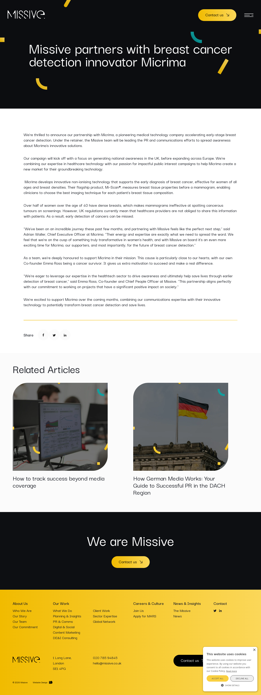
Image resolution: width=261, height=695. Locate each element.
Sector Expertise (105, 616)
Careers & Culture (148, 603)
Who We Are (22, 610)
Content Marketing (66, 632)
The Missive (181, 610)
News (177, 616)
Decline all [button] (242, 678)
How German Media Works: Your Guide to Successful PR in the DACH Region (179, 485)
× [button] (254, 650)
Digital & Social (63, 626)
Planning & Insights (67, 616)
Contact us (214, 15)
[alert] (230, 669)
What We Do (62, 610)
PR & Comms (63, 621)
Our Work (61, 603)
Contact (220, 603)
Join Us (138, 610)
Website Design (40, 682)
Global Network (104, 621)
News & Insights (187, 603)
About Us (20, 603)
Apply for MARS (144, 616)
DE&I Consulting (65, 637)
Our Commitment (25, 626)
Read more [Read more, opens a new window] (231, 671)
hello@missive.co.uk (107, 663)
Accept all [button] (217, 678)
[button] (230, 685)
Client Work (101, 610)
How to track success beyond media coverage (58, 481)
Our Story (20, 616)
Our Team (20, 621)
